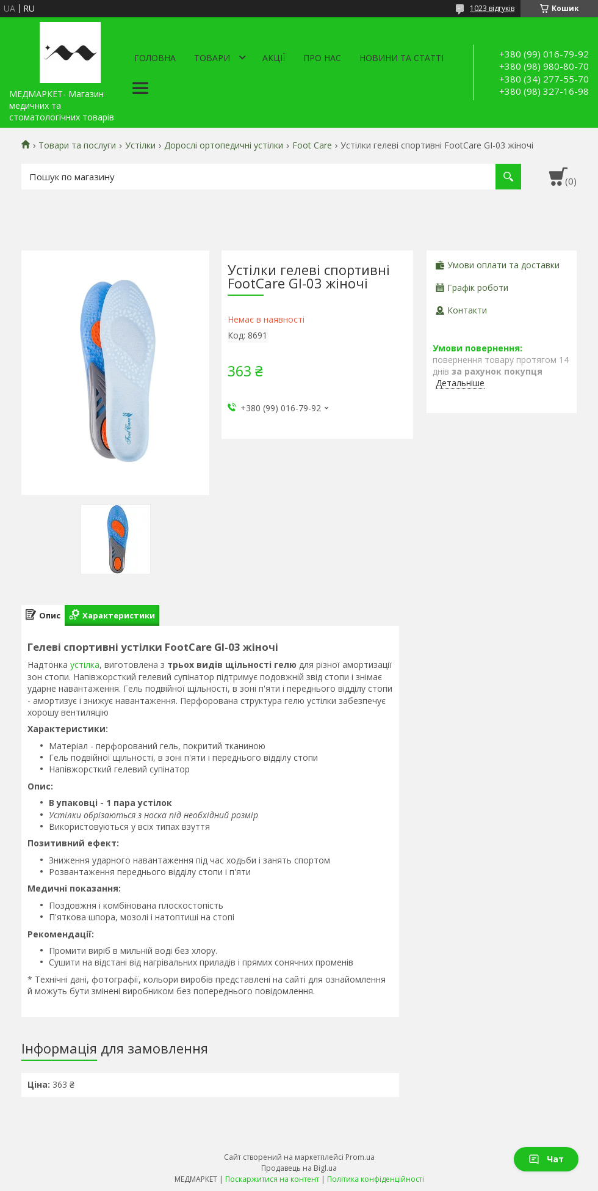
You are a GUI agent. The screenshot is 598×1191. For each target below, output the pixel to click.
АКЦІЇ (273, 58)
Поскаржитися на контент (272, 1179)
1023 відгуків (492, 8)
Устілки (140, 145)
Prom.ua (360, 1157)
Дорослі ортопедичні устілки (223, 145)
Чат (546, 1159)
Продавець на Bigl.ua (299, 1168)
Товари (212, 58)
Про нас (322, 58)
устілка (84, 664)
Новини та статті (401, 58)
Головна (155, 58)
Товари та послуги (77, 145)
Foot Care (312, 145)
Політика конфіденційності (375, 1179)
